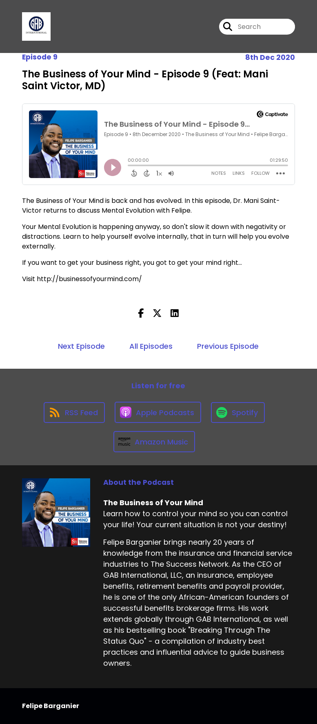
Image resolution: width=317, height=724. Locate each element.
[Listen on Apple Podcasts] (158, 412)
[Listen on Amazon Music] (154, 441)
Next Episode (81, 346)
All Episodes (151, 346)
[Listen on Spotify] (238, 412)
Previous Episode (228, 346)
